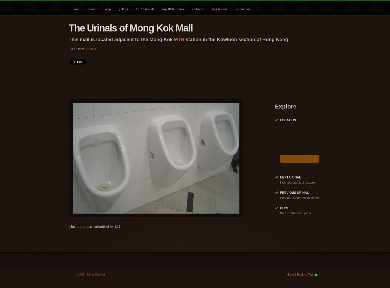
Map (108, 9)
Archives (198, 9)
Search (92, 9)
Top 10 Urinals (145, 9)
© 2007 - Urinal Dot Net (90, 274)
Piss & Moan (219, 9)
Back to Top (305, 274)
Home (76, 9)
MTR (179, 39)
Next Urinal (290, 177)
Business (90, 49)
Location (288, 120)
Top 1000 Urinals (173, 9)
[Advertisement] (163, 80)
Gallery (123, 9)
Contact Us (243, 9)
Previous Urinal (294, 193)
